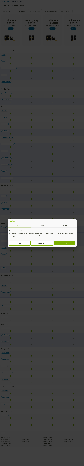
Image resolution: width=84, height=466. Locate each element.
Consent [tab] (19, 225)
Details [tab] (42, 225)
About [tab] (65, 225)
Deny (19, 243)
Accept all (64, 243)
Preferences (42, 243)
